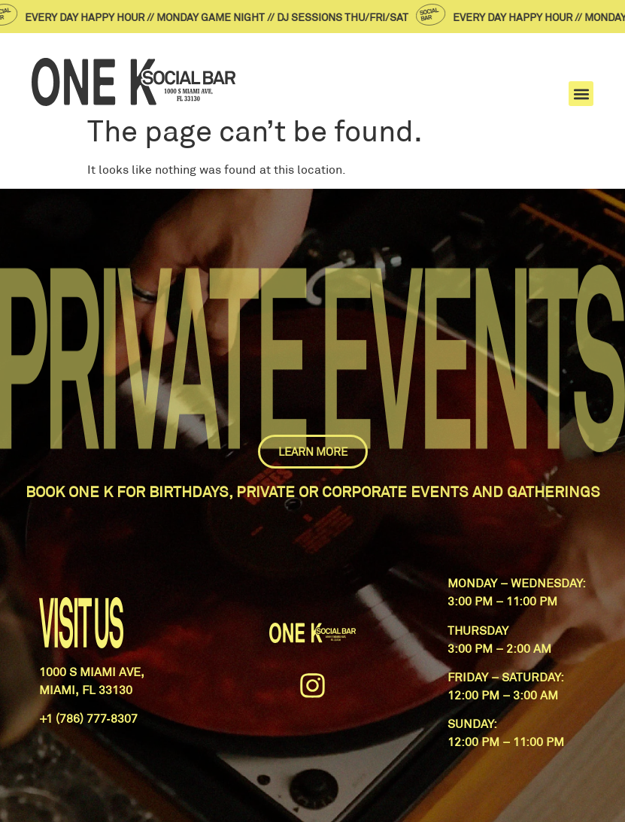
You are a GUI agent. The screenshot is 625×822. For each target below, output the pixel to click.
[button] (581, 93)
